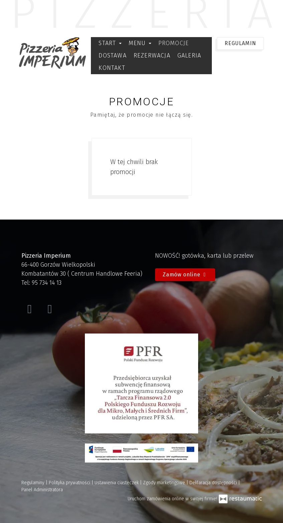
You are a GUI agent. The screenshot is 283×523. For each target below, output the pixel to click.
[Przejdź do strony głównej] (52, 53)
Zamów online (185, 274)
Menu (140, 43)
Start (110, 43)
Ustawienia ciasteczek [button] (117, 483)
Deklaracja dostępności (213, 483)
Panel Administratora (42, 490)
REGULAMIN (240, 43)
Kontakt (112, 68)
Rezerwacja (152, 55)
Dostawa (112, 55)
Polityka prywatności (70, 483)
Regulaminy (33, 483)
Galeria (189, 55)
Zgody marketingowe (164, 483)
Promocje (173, 43)
